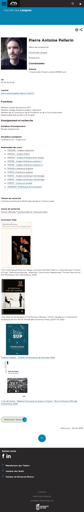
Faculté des (18, 10)
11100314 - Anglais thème (18, 154)
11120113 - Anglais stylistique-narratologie (25, 176)
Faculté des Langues (38, 52)
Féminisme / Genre (12, 420)
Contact (42, 492)
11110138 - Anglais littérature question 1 (24, 161)
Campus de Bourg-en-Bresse (20, 477)
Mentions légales (42, 496)
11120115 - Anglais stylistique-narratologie (25, 179)
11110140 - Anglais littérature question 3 (25, 165)
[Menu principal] (3, 3)
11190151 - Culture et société (19, 183)
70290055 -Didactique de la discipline (24, 187)
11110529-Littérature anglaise (20, 168)
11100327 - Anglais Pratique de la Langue (25, 158)
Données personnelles (42, 501)
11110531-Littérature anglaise (20, 172)
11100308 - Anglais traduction (20, 150)
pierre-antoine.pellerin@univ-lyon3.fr (17, 93)
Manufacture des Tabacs (18, 465)
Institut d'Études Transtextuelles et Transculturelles (24, 212)
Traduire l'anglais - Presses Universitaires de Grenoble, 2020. (28, 357)
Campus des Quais (15, 471)
